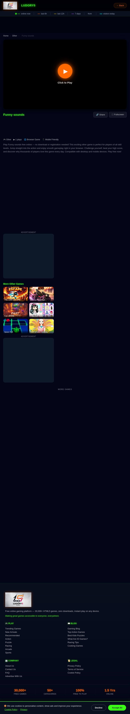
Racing (8, 646)
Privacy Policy (74, 666)
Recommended (12, 635)
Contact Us (10, 669)
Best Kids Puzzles (76, 635)
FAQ (7, 673)
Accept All (117, 707)
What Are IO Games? (78, 639)
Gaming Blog (74, 628)
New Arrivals (11, 632)
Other (14, 36)
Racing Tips (73, 642)
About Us (9, 666)
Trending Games (13, 628)
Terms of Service (76, 669)
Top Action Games (76, 632)
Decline (98, 707)
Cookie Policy (11, 709)
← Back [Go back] (120, 5)
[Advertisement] (65, 24)
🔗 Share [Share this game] (100, 114)
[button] (65, 74)
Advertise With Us (13, 676)
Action (8, 639)
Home (5, 36)
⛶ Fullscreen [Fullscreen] (118, 114)
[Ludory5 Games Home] (10, 5)
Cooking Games (75, 646)
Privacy (23, 709)
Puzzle (8, 642)
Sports (8, 652)
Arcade (8, 649)
